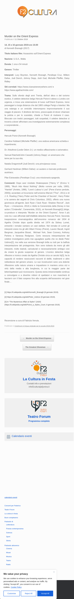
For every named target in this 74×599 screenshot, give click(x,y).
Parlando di (9, 522)
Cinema (9, 549)
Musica (8, 556)
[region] (28, 584)
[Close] (53, 571)
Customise (11, 593)
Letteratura (10, 525)
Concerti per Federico (13, 506)
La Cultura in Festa (39, 379)
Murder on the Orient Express (37, 338)
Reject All (28, 593)
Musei (8, 553)
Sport (8, 537)
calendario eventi (11, 497)
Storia (8, 541)
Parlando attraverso (12, 545)
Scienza (9, 533)
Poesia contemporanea (14, 529)
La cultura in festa (11, 514)
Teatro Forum (9, 510)
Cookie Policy (16, 587)
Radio (8, 564)
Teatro (8, 560)
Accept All (45, 593)
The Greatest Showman (37, 347)
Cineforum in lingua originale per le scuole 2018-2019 (34, 326)
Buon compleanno (11, 518)
